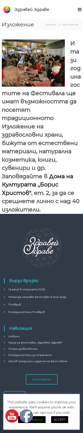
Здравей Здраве (32, 9)
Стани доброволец (23, 348)
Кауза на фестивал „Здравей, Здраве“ (35, 342)
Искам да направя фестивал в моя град (37, 296)
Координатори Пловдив (26, 312)
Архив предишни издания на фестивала (37, 361)
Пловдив (14, 304)
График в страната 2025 (26, 289)
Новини (13, 336)
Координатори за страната (30, 355)
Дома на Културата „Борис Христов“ (37, 184)
